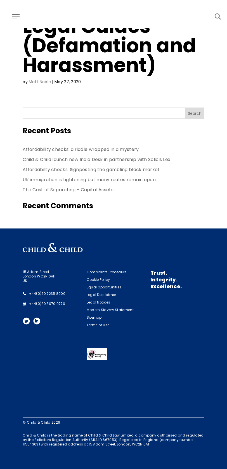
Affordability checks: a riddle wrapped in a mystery (81, 149)
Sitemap (94, 317)
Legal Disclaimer (101, 294)
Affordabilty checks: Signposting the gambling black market (91, 169)
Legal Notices (98, 302)
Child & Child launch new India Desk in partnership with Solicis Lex (96, 159)
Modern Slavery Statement (110, 309)
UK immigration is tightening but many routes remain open (89, 179)
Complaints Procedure (107, 272)
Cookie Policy (98, 279)
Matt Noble (40, 82)
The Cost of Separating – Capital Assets (68, 189)
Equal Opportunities (104, 287)
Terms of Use (98, 325)
